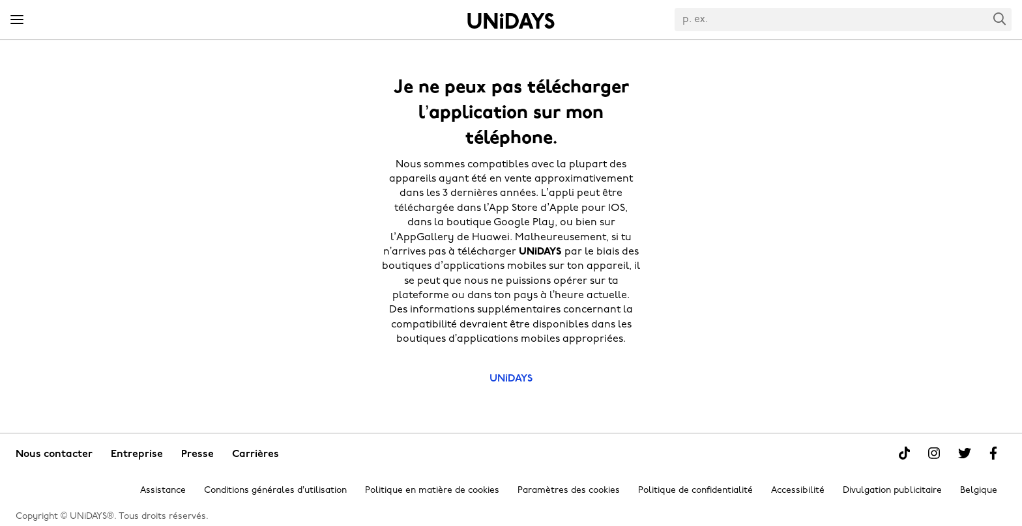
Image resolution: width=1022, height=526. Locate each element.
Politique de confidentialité (695, 490)
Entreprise (137, 454)
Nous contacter (54, 454)
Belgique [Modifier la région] (978, 490)
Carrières (255, 454)
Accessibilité (798, 490)
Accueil (511, 21)
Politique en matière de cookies (432, 490)
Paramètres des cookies (569, 490)
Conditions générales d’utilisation (275, 490)
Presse (197, 454)
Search (1000, 18)
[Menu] (16, 20)
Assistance (163, 490)
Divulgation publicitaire (892, 490)
